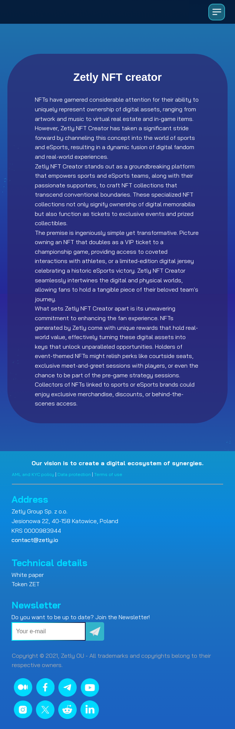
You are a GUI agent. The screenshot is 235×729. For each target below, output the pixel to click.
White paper (27, 574)
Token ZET (25, 584)
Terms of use (108, 474)
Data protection (74, 474)
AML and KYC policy (33, 474)
